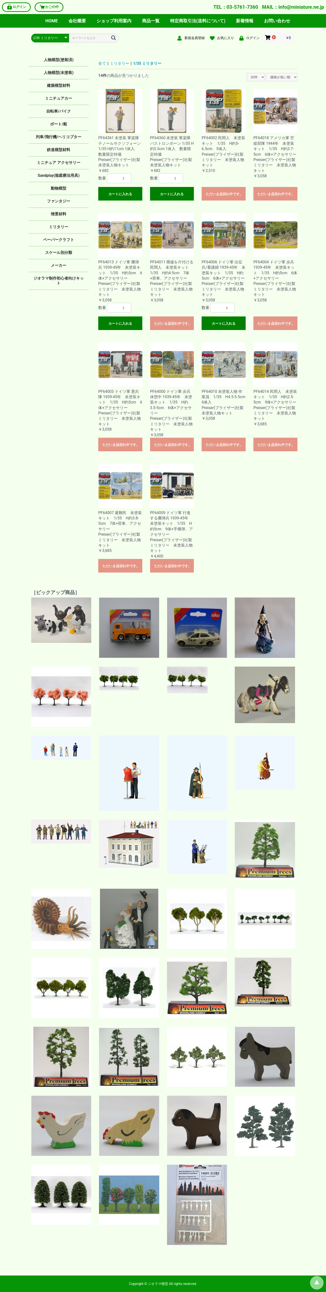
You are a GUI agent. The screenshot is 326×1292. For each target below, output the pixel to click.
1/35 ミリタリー (147, 63)
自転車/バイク (58, 111)
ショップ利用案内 (114, 20)
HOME (51, 20)
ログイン (16, 7)
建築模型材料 (58, 85)
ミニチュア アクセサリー (58, 162)
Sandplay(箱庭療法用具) (59, 175)
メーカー (58, 265)
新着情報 (244, 20)
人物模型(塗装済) (59, 59)
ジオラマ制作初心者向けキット (58, 280)
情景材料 (58, 214)
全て (102, 63)
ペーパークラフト (58, 239)
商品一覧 (150, 20)
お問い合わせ (277, 20)
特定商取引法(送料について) (198, 20)
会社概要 (77, 20)
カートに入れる (120, 194)
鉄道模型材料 (58, 149)
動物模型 (58, 188)
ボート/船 (58, 124)
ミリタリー (58, 227)
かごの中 (49, 7)
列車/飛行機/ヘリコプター (58, 137)
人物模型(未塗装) (59, 72)
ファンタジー (58, 201)
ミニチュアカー (58, 98)
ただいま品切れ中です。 (224, 194)
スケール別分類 (58, 252)
